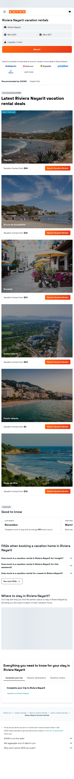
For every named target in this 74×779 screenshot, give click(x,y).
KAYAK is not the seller (38, 738)
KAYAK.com (7, 713)
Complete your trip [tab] (14, 678)
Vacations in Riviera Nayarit (18, 693)
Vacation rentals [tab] (57, 678)
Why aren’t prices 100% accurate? (38, 747)
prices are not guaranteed (54, 731)
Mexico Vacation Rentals (38, 713)
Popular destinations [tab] (36, 678)
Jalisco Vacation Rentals (59, 713)
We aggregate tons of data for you (38, 743)
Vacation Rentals (20, 713)
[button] (4, 12)
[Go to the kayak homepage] (17, 11)
